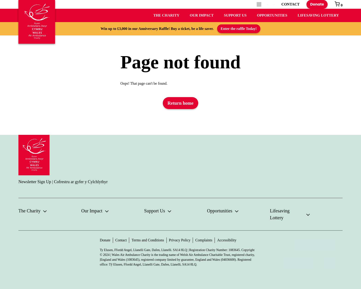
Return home (181, 103)
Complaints (203, 240)
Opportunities (272, 15)
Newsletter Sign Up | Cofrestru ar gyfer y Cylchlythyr (63, 181)
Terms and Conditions (147, 240)
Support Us (235, 15)
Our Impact (201, 15)
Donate (317, 4)
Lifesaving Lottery (318, 15)
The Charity (166, 15)
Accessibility (226, 240)
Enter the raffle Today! (239, 29)
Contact (121, 240)
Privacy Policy (180, 240)
